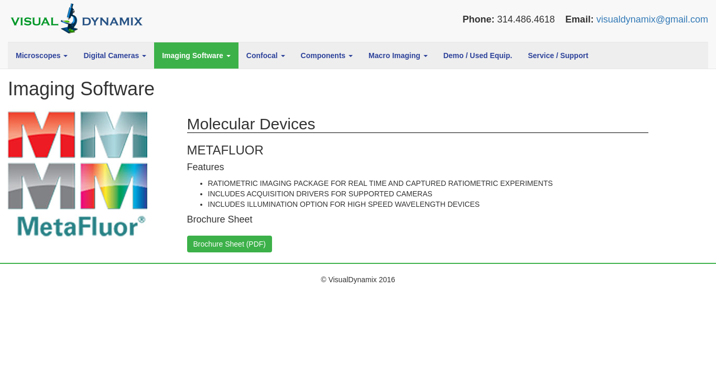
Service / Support (558, 55)
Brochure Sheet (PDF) (229, 244)
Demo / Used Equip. (477, 55)
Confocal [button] (265, 55)
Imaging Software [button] (196, 55)
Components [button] (327, 55)
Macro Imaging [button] (398, 55)
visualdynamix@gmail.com (652, 19)
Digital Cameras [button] (114, 55)
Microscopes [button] (42, 55)
